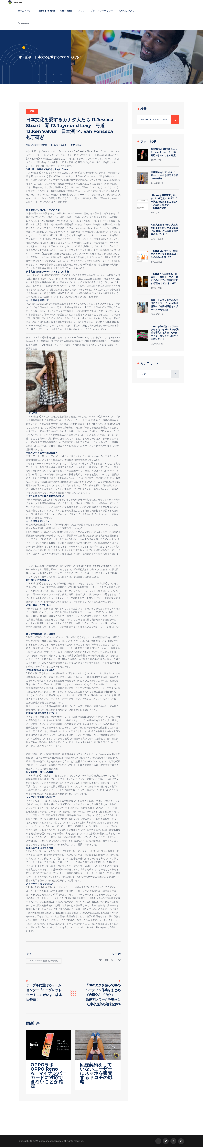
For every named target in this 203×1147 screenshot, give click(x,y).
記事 (29, 57)
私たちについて (126, 10)
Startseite (66, 10)
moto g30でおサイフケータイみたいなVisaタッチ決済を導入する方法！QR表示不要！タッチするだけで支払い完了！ (164, 332)
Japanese (23, 23)
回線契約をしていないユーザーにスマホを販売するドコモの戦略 (164, 175)
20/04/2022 (58, 145)
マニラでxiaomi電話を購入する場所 (44, 961)
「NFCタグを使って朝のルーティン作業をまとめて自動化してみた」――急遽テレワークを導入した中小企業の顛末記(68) (103, 994)
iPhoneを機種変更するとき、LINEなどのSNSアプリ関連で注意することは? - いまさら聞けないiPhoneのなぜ (164, 201)
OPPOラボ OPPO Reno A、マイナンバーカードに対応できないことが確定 (164, 152)
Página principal (46, 10)
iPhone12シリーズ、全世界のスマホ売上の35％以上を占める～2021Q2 (164, 253)
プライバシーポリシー (101, 10)
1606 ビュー (76, 145)
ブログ (81, 10)
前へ (28, 981)
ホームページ (24, 10)
